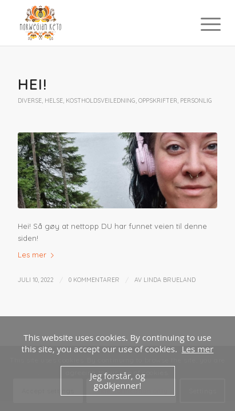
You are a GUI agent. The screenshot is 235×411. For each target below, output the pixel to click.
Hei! (32, 84)
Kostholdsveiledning (101, 100)
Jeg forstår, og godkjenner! (117, 380)
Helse (54, 100)
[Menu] (201, 24)
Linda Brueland (170, 280)
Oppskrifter (157, 100)
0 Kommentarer (94, 280)
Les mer (38, 254)
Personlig (196, 100)
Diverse (30, 100)
